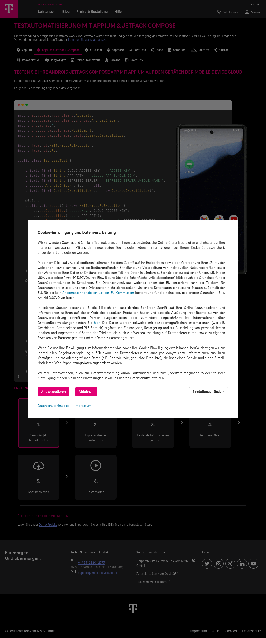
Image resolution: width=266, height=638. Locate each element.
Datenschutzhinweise (53, 405)
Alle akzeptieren (53, 391)
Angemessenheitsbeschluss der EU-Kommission (98, 292)
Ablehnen (86, 391)
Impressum (83, 405)
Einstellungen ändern (209, 391)
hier (97, 323)
